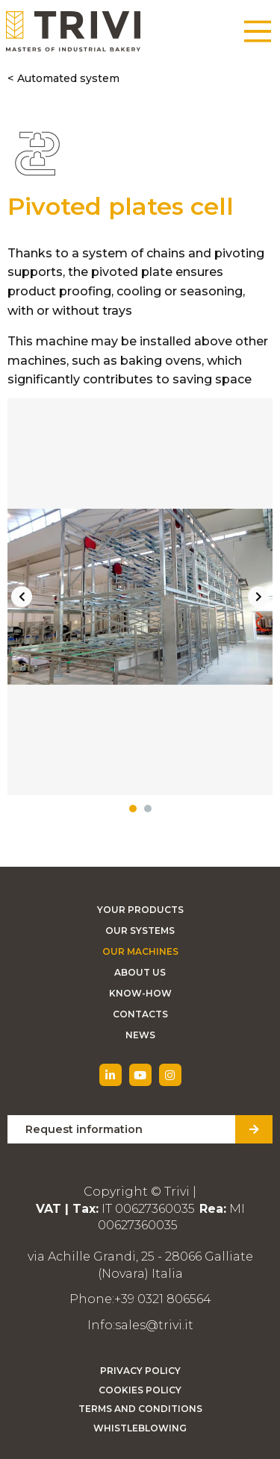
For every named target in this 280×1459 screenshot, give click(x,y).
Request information (84, 1129)
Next (258, 596)
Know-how (140, 993)
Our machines (140, 951)
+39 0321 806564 (162, 1299)
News (140, 1035)
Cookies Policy (140, 1390)
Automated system (68, 78)
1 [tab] (133, 808)
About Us (140, 972)
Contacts (140, 1014)
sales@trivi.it (154, 1325)
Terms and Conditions (140, 1408)
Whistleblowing (140, 1428)
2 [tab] (148, 808)
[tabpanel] (140, 597)
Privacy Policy (140, 1370)
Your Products (140, 909)
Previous (21, 596)
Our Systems (140, 930)
